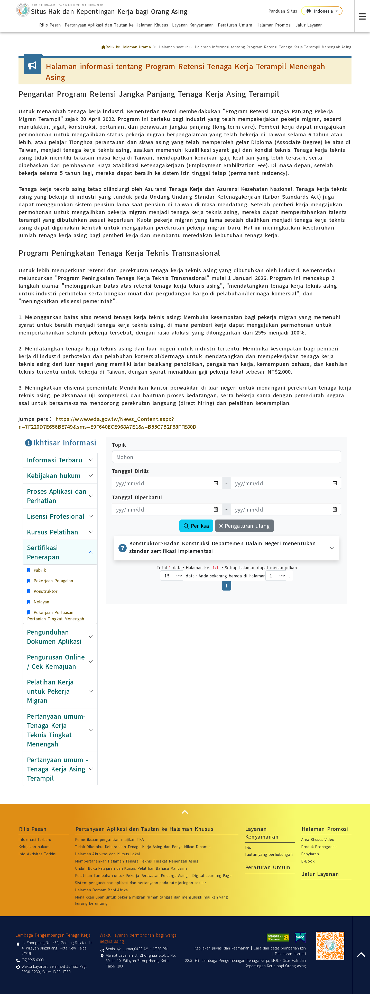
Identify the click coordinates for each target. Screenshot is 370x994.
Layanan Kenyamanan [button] (193, 25)
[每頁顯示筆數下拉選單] (171, 575)
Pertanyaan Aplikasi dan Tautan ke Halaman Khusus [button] (116, 25)
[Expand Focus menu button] (362, 16)
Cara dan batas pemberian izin (280, 948)
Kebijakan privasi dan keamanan (222, 948)
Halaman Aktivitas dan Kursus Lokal (107, 853)
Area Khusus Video (317, 839)
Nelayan (40, 602)
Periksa (196, 525)
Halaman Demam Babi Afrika (101, 889)
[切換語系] (322, 11)
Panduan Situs (283, 11)
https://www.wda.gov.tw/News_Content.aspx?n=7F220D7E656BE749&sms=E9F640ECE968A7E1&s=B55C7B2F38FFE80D (107, 422)
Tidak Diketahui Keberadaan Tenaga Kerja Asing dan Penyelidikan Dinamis (142, 846)
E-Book (307, 861)
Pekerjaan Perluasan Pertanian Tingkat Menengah (55, 615)
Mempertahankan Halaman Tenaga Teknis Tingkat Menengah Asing (137, 861)
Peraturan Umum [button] (235, 25)
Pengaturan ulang (244, 525)
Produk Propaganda (319, 846)
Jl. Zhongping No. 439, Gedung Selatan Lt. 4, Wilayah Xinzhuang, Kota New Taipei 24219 (57, 948)
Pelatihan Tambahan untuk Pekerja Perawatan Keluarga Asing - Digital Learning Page (153, 875)
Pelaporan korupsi (290, 953)
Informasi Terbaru (34, 839)
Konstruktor (44, 591)
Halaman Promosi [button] (274, 25)
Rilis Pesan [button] (50, 25)
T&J (248, 847)
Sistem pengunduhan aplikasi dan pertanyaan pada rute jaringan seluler (140, 882)
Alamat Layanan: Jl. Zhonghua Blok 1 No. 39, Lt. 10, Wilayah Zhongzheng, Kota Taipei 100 (141, 961)
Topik (119, 444)
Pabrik (39, 570)
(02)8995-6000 (32, 959)
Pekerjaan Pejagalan (52, 580)
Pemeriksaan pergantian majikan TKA (109, 839)
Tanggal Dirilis (130, 470)
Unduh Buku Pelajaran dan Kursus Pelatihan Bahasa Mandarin (131, 868)
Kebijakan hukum (34, 846)
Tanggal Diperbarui (137, 497)
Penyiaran (310, 853)
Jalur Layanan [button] (309, 25)
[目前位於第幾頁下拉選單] (275, 575)
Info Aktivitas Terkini (37, 853)
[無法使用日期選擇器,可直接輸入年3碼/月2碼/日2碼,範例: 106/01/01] (167, 483)
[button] (185, 812)
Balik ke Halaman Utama (126, 46)
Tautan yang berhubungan (269, 854)
